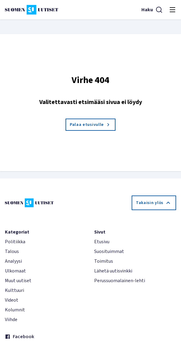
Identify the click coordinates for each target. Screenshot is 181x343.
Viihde (11, 319)
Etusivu (101, 241)
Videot (11, 300)
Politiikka (15, 241)
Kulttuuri (14, 290)
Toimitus (103, 261)
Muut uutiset (18, 280)
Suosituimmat (109, 251)
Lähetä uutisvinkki (113, 271)
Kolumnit (15, 310)
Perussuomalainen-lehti (119, 280)
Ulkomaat (15, 271)
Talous (12, 251)
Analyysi (13, 261)
